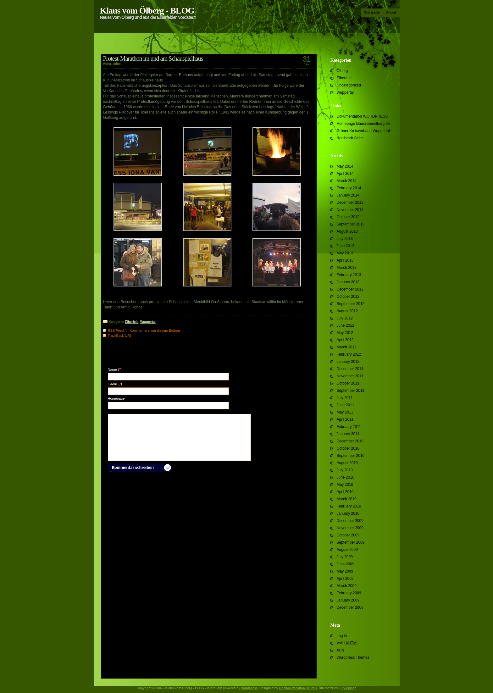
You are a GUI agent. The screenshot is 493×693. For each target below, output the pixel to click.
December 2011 (350, 369)
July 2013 (345, 238)
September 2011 (351, 390)
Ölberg (342, 71)
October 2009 (348, 535)
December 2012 (350, 289)
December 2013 (350, 202)
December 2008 (350, 607)
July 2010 (345, 470)
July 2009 (345, 557)
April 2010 (345, 492)
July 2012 (345, 318)
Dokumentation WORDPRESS (362, 116)
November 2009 (350, 528)
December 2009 (350, 520)
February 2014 (349, 188)
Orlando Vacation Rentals (298, 688)
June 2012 (345, 325)
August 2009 (347, 549)
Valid (348, 643)
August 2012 (347, 311)
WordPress (249, 688)
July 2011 (345, 398)
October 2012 (348, 296)
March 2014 (347, 181)
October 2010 (348, 448)
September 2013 (351, 224)
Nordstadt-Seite (350, 138)
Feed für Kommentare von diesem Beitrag (144, 330)
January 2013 (348, 282)
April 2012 (345, 340)
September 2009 (351, 542)
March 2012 (347, 347)
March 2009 (347, 586)
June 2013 (345, 246)
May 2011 (345, 412)
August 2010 (347, 463)
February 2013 (349, 275)
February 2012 (349, 354)
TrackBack (119, 335)
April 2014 (345, 173)
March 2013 (347, 267)
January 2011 (348, 434)
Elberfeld (344, 78)
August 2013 (347, 231)
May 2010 (345, 484)
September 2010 (351, 455)
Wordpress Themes (353, 657)
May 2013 (345, 253)
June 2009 (345, 564)
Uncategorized (349, 85)
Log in (342, 636)
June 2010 (345, 477)
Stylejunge (349, 688)
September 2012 (351, 304)
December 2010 (350, 441)
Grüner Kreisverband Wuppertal (363, 131)
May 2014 (345, 166)
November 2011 (350, 376)
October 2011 (348, 383)
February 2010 (349, 506)
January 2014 (348, 195)
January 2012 (348, 361)
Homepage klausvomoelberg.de (363, 123)
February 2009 (349, 593)
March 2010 (347, 499)
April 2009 (345, 578)
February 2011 (349, 426)
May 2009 (345, 571)
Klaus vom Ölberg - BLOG (147, 10)
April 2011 (345, 419)
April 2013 (345, 260)
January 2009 (348, 600)
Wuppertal (345, 92)
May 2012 (345, 332)
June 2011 (345, 405)
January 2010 (348, 513)
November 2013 (350, 210)
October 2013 (348, 217)
